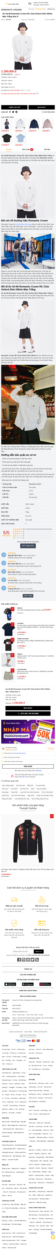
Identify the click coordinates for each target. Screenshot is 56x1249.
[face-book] (19, 960)
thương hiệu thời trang (23, 224)
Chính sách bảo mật (40, 1032)
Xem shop (28, 766)
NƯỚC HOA (5, 1229)
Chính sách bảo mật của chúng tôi (38, 955)
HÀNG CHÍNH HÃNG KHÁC (37, 1207)
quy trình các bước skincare (29, 792)
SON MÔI (31, 1106)
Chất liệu (5, 504)
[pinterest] (28, 960)
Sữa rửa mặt (20, 785)
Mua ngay (42, 107)
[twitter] (32, 960)
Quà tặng (5, 792)
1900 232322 (44, 5)
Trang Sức (14, 792)
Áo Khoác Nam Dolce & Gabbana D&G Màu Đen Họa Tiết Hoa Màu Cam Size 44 (27, 870)
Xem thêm (28, 596)
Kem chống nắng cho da (40, 799)
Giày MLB (30, 795)
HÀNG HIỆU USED (34, 1074)
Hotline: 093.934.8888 (28, 713)
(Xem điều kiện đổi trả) (19, 753)
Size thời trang (8, 524)
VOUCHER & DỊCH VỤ (9, 1141)
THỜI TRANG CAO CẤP (9, 1069)
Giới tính (4, 508)
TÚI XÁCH (5, 1046)
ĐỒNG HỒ (5, 1165)
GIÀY (30, 1146)
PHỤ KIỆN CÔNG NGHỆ (9, 1217)
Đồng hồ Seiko (7, 799)
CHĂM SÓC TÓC (34, 1058)
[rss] (37, 960)
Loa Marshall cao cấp (22, 799)
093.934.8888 (43, 2)
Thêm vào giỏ (14, 107)
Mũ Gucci (5, 789)
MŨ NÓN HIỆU (6, 1181)
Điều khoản (28, 1032)
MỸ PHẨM (32, 1079)
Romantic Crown (11, 9)
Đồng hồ (30, 785)
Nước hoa (5, 795)
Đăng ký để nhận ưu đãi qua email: (28, 947)
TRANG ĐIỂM (33, 1119)
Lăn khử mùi (24, 789)
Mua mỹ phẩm (41, 789)
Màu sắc (4, 512)
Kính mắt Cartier (47, 792)
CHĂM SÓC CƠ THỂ (8, 1201)
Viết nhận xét (28, 546)
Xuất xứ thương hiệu (10, 520)
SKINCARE (5, 1118)
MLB (32, 789)
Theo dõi (50, 748)
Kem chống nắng (8, 785)
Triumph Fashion (11, 747)
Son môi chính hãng (18, 795)
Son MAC (14, 789)
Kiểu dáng (5, 516)
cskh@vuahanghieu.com (20, 1011)
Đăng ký (38, 770)
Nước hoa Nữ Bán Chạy (45, 795)
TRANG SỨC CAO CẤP (36, 1188)
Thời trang (31, 19)
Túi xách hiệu (40, 785)
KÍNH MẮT (32, 1046)
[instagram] (23, 960)
